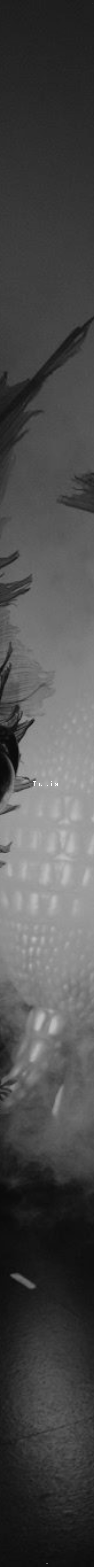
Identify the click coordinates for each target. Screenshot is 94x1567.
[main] (47, 783)
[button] (91, 2)
